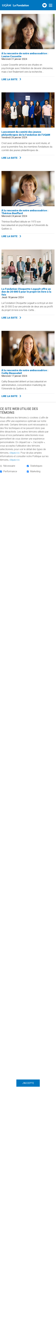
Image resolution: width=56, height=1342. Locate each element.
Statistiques (36, 466)
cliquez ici (14, 452)
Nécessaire (9, 466)
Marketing (35, 471)
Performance (10, 471)
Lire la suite (18, 79)
